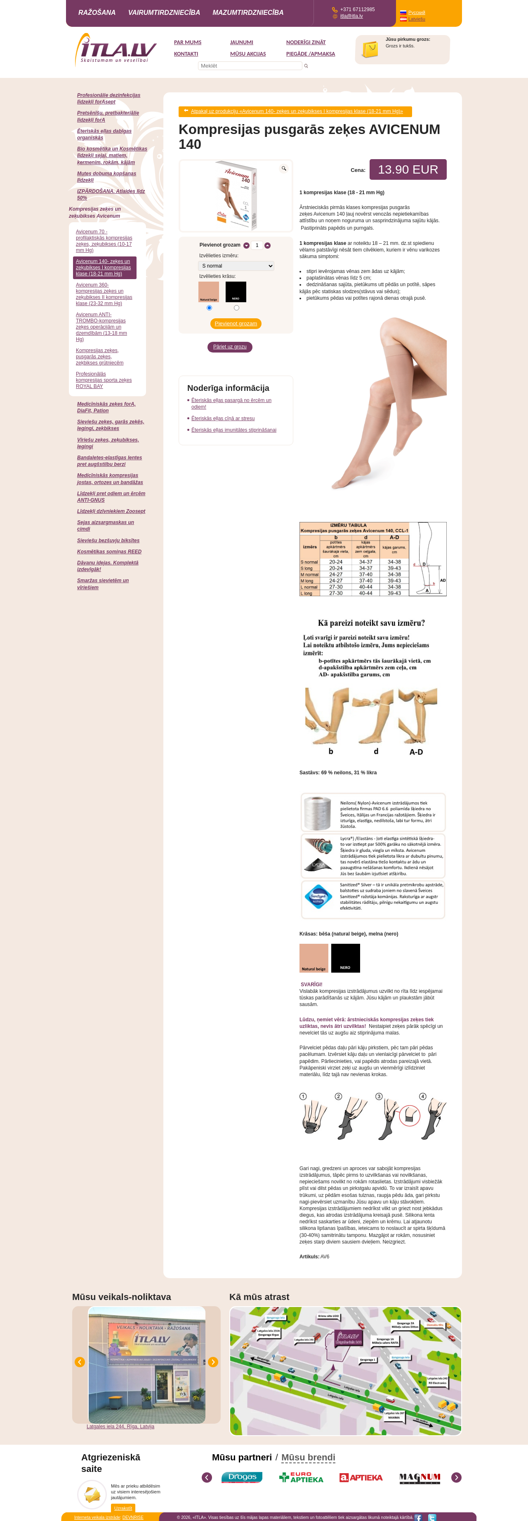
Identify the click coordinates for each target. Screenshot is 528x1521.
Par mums (187, 42)
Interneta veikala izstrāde (97, 1515)
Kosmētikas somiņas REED (109, 552)
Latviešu (416, 18)
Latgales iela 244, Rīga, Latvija (120, 1424)
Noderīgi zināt (306, 42)
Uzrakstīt (123, 1505)
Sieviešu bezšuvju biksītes (108, 540)
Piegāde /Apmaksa (310, 53)
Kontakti (186, 53)
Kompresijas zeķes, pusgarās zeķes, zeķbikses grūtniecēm (99, 357)
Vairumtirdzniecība (164, 12)
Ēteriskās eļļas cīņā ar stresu (223, 411)
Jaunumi (241, 42)
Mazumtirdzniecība (247, 12)
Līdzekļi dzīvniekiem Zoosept (111, 511)
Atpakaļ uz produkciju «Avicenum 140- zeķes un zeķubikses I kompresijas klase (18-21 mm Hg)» (297, 110)
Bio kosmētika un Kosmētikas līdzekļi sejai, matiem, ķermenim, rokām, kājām (112, 155)
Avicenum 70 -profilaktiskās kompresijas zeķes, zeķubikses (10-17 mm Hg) (104, 241)
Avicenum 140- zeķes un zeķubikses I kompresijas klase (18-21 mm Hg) (103, 268)
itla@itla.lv (351, 16)
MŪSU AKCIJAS (248, 53)
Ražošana (97, 12)
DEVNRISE (133, 1515)
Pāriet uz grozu (230, 341)
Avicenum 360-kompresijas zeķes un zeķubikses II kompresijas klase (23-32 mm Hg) (104, 294)
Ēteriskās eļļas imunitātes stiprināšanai (233, 423)
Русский (416, 12)
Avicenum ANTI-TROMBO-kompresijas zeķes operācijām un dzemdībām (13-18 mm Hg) (101, 327)
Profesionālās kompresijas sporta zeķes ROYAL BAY (104, 380)
